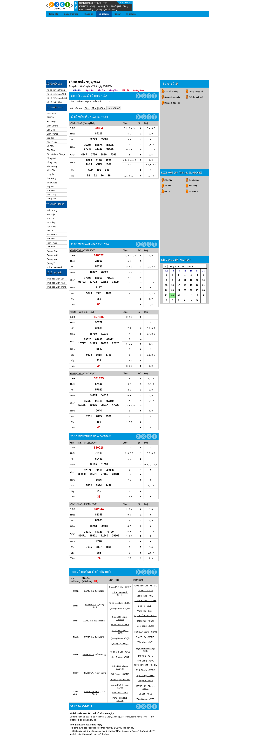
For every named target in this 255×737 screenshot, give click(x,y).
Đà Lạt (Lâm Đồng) (56, 139)
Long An (100, 6)
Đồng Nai (51, 143)
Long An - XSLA (145, 646)
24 (179, 298)
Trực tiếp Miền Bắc (55, 264)
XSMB (82, 3)
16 (172, 293)
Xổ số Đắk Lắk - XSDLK (120, 569)
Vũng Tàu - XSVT (145, 577)
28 (203, 298)
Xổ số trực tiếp (71, 14)
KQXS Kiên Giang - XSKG (145, 653)
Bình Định (51, 200)
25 (185, 298)
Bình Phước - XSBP (145, 636)
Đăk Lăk (125, 75)
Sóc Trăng (51, 163)
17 (179, 293)
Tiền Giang (52, 168)
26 (191, 298)
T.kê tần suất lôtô (196, 82)
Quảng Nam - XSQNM (119, 574)
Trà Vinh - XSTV (145, 621)
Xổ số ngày (85, 71)
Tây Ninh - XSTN (145, 608)
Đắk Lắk (50, 204)
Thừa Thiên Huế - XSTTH (120, 559)
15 (166, 293)
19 (191, 293)
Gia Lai (50, 216)
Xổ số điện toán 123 (56, 79)
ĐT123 (88, 3)
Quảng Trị (51, 248)
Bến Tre (50, 123)
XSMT (81, 9)
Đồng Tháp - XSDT (145, 561)
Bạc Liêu (51, 115)
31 (179, 303)
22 (166, 298)
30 (172, 303)
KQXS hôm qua (126, 2)
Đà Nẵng (89, 9)
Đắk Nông (112, 9)
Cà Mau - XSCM (145, 556)
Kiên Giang (52, 155)
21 (203, 293)
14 (203, 288)
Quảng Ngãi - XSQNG (120, 645)
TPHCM (50, 102)
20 (197, 293)
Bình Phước (111, 6)
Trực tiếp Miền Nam (56, 268)
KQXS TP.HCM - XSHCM (145, 551)
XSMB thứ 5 (90, 603)
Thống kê (88, 14)
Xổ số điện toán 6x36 (57, 83)
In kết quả (131, 14)
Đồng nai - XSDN (145, 586)
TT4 (105, 3)
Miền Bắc (77, 75)
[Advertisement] (127, 42)
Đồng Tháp (52, 147)
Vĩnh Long (51, 180)
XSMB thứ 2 (90, 557)
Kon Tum (51, 224)
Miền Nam (51, 99)
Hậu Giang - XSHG (145, 641)
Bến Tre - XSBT (145, 571)
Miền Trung (52, 196)
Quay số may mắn (172, 82)
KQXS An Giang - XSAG (145, 598)
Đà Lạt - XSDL (145, 659)
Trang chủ (53, 14)
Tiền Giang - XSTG (145, 665)
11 (185, 288)
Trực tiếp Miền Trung (56, 272)
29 (166, 303)
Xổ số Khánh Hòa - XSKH (120, 652)
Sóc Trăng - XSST (145, 592)
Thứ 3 (79, 108)
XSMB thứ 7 (88, 639)
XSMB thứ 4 (89, 586)
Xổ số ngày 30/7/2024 (102, 71)
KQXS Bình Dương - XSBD (145, 615)
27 (197, 298)
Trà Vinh (50, 176)
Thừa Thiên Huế (54, 252)
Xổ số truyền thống (56, 75)
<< (165, 274)
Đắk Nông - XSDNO (120, 640)
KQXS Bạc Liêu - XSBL (145, 566)
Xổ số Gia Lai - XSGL (120, 617)
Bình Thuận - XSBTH (145, 603)
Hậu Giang (123, 6)
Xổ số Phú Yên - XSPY (120, 553)
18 (185, 293)
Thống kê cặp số (196, 77)
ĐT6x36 (97, 3)
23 (172, 298)
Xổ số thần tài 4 (54, 87)
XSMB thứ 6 (88, 620)
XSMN (82, 6)
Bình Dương (52, 111)
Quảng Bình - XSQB (119, 604)
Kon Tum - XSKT (120, 658)
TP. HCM (89, 6)
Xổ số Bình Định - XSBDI (120, 597)
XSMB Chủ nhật (91, 657)
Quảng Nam (52, 244)
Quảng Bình (52, 236)
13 (197, 288)
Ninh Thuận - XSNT (120, 623)
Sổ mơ (117, 14)
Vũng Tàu (51, 184)
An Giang (51, 106)
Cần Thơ (51, 135)
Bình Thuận (52, 127)
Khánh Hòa (52, 220)
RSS (205, 729)
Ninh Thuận (52, 228)
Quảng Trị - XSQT (120, 609)
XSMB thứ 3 (90, 570)
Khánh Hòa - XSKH (120, 590)
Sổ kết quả (104, 14)
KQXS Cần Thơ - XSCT (145, 581)
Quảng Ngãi (101, 9)
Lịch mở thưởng (171, 77)
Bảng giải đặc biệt (172, 88)
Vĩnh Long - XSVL (145, 626)
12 (191, 288)
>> (182, 274)
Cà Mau (50, 131)
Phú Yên (51, 232)
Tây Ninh (51, 172)
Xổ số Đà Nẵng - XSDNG (120, 584)
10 (179, 288)
